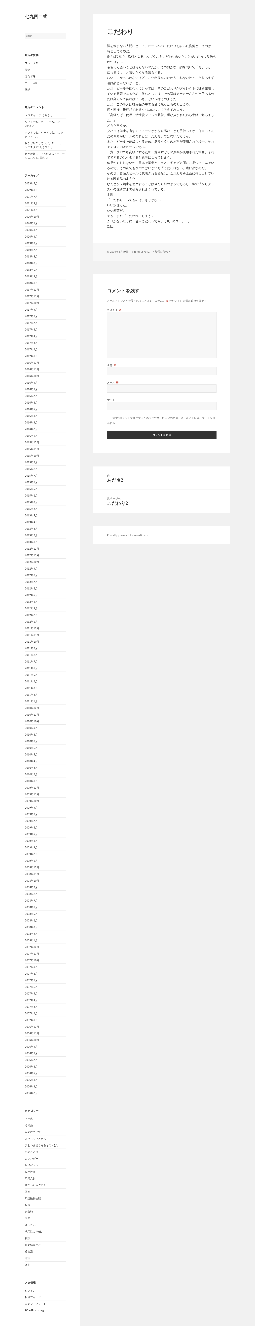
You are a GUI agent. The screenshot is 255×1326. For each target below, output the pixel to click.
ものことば (31, 1152)
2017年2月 (31, 349)
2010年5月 (31, 754)
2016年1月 (31, 436)
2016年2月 (31, 429)
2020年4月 (31, 230)
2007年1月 (31, 1020)
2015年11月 (32, 449)
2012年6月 (31, 588)
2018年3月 (31, 276)
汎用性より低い (34, 1231)
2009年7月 (31, 821)
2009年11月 (32, 794)
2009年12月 (32, 787)
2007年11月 (32, 953)
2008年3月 (31, 927)
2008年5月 (31, 914)
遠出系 (29, 1251)
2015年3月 (31, 502)
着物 (27, 70)
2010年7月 (31, 741)
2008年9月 (31, 887)
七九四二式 (36, 16)
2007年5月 (31, 993)
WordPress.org (34, 1310)
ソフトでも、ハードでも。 (41, 122)
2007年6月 (31, 987)
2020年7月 (31, 223)
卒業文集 (30, 1178)
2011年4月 (31, 681)
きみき (46, 115)
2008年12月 (32, 867)
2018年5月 (31, 270)
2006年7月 (31, 1060)
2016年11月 (32, 369)
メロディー (31, 115)
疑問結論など (33, 1245)
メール (113, 382)
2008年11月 (32, 874)
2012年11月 (32, 555)
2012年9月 (31, 568)
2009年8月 (31, 814)
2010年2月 (31, 774)
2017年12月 (32, 289)
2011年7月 (31, 661)
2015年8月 (31, 469)
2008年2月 (31, 934)
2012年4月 (31, 602)
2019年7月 (31, 250)
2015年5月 (31, 489)
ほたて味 (30, 76)
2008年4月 (31, 920)
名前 (111, 365)
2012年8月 (31, 575)
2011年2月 (31, 695)
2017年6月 (31, 329)
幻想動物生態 (33, 1198)
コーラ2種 (31, 83)
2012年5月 (31, 595)
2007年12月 (32, 947)
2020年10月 (32, 216)
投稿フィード (33, 1297)
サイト (111, 400)
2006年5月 (31, 1073)
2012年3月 (31, 608)
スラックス (31, 63)
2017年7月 (31, 323)
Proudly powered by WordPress (127, 535)
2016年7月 (31, 396)
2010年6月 (31, 748)
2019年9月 (31, 243)
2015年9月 (31, 462)
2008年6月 (31, 907)
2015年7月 (31, 475)
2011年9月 (31, 648)
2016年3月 (31, 422)
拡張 (27, 1205)
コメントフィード (35, 1304)
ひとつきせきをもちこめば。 (42, 1145)
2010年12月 (32, 708)
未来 (27, 1218)
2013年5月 (31, 515)
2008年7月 (31, 900)
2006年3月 (31, 1086)
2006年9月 (31, 1046)
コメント (114, 310)
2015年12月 (32, 442)
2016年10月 (32, 376)
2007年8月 (31, 973)
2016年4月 (31, 416)
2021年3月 (31, 210)
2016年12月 (32, 363)
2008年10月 (32, 880)
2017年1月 (31, 356)
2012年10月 (32, 562)
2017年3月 (31, 343)
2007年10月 (32, 960)
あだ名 (29, 1118)
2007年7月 (31, 980)
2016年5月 (31, 409)
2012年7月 (31, 582)
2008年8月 (31, 894)
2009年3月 (31, 847)
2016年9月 (31, 382)
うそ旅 (29, 1125)
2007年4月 (31, 1000)
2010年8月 (31, 734)
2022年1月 (31, 190)
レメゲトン (31, 1165)
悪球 (27, 89)
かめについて (33, 1132)
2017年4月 (31, 336)
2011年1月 (31, 701)
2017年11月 (32, 296)
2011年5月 (31, 675)
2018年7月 (31, 263)
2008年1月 (31, 940)
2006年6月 (31, 1066)
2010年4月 (31, 761)
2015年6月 (31, 482)
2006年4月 (31, 1080)
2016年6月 (31, 402)
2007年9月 (31, 967)
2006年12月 (32, 1027)
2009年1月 (31, 861)
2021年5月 (31, 203)
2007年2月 (31, 1013)
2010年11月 (32, 714)
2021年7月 (31, 197)
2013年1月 (31, 542)
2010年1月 (31, 781)
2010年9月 (31, 728)
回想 (27, 1192)
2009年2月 (31, 854)
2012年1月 (31, 621)
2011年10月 (32, 641)
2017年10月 (32, 303)
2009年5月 (31, 834)
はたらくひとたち (35, 1138)
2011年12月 (32, 628)
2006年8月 (31, 1053)
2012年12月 (32, 548)
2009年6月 (31, 827)
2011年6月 (31, 668)
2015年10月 (32, 455)
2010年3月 (31, 768)
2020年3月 (31, 236)
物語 (27, 1238)
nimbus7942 (141, 251)
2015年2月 (31, 509)
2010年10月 (32, 721)
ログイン (30, 1290)
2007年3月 (31, 1007)
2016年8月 (31, 389)
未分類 (29, 1211)
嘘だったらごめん (35, 1185)
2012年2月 (31, 615)
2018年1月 (31, 283)
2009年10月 (32, 801)
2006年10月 (32, 1040)
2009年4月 (31, 841)
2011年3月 (31, 688)
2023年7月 (31, 183)
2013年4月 (31, 522)
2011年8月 (31, 655)
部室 (27, 1258)
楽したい (30, 1225)
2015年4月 (31, 495)
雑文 (27, 1265)
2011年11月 (32, 635)
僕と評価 (30, 1172)
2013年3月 (31, 529)
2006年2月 (31, 1093)
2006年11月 (32, 1033)
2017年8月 (31, 316)
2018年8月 (31, 256)
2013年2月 (31, 535)
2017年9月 (31, 309)
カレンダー (31, 1158)
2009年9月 (31, 807)
